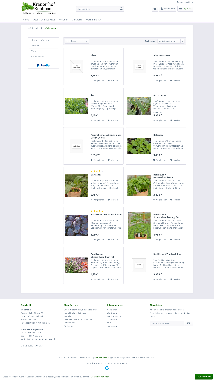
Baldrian (158, 135)
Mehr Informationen (100, 376)
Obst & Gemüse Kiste (40, 40)
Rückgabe (68, 326)
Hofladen (35, 45)
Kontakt (67, 316)
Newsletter (112, 309)
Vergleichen (97, 80)
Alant (94, 55)
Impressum (112, 326)
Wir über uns (113, 313)
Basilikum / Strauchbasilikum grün (166, 216)
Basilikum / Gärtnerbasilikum (163, 176)
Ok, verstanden (204, 376)
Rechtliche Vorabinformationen (78, 319)
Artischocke (159, 95)
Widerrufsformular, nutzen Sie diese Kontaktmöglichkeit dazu (80, 311)
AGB (109, 322)
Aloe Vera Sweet (162, 55)
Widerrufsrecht (114, 316)
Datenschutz (112, 319)
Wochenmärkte (37, 56)
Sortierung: (150, 41)
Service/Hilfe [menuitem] (184, 2)
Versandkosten (101, 357)
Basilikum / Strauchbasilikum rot (102, 255)
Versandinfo (69, 322)
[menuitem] (100, 9)
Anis (93, 95)
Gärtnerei (35, 51)
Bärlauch (96, 174)
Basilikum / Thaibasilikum (167, 254)
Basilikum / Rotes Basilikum (106, 214)
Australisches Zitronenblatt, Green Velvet (106, 136)
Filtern (71, 41)
